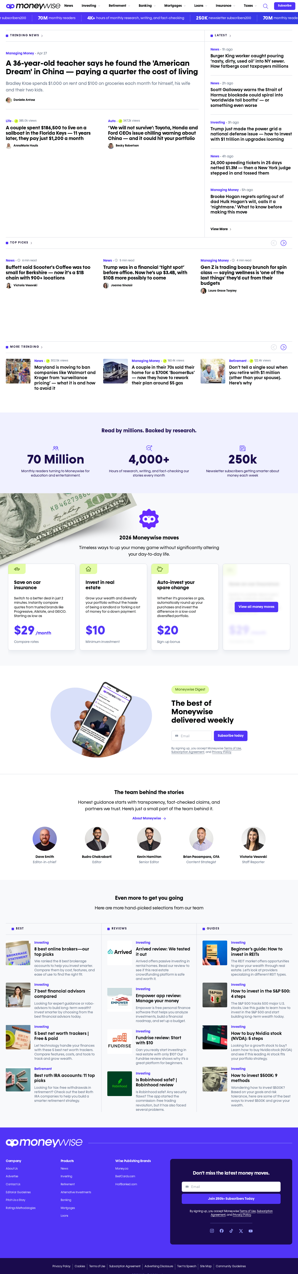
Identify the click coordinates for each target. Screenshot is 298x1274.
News (68, 5)
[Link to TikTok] (231, 1231)
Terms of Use (232, 748)
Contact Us (13, 1184)
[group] (149, 295)
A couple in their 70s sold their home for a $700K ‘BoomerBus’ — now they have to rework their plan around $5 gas (163, 375)
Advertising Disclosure (159, 1266)
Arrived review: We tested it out (163, 952)
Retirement (119, 5)
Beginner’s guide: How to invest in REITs (257, 952)
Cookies (80, 1266)
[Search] (265, 6)
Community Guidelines (231, 1266)
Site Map (205, 1266)
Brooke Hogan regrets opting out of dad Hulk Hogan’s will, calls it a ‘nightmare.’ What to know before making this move (247, 205)
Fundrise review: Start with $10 (158, 1041)
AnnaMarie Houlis (26, 145)
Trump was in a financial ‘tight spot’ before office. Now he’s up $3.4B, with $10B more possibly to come (145, 272)
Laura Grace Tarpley (222, 290)
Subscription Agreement (187, 752)
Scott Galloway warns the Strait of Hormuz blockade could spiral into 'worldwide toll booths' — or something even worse (247, 98)
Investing (91, 5)
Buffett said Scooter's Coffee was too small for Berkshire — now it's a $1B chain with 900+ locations (48, 272)
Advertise (12, 1176)
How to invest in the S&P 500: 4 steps (260, 994)
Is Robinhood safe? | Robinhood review (156, 1083)
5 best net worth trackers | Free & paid (61, 1036)
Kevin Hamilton (149, 857)
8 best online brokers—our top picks (61, 952)
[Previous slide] (274, 243)
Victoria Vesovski (25, 285)
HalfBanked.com (126, 1184)
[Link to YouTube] (251, 1231)
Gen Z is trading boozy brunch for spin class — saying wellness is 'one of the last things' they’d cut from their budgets (244, 275)
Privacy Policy (221, 752)
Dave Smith (45, 857)
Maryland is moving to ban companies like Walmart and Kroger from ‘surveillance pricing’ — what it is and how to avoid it (65, 377)
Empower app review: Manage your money (158, 998)
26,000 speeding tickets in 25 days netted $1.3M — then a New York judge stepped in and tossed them (251, 168)
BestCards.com (125, 1176)
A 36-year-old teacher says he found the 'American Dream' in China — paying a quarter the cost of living (102, 68)
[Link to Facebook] (222, 1231)
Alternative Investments (76, 1192)
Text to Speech (186, 1266)
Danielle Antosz (24, 100)
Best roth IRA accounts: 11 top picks (64, 1078)
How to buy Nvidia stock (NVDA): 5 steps (256, 1036)
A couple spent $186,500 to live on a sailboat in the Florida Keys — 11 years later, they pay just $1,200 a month (48, 133)
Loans (200, 5)
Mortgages (175, 5)
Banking (147, 5)
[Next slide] (283, 243)
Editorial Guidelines (18, 1192)
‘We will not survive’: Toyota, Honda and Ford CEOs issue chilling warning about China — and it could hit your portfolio (153, 133)
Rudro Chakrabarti (97, 857)
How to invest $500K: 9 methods (254, 1078)
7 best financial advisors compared (59, 994)
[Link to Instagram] (212, 1231)
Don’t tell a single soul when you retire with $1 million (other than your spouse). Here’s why (258, 375)
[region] (149, 295)
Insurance (225, 5)
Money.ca (121, 1168)
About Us (11, 1168)
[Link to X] (241, 1231)
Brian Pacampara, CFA (201, 857)
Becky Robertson (127, 145)
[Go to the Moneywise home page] (33, 6)
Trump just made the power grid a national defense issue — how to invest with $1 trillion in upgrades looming (251, 134)
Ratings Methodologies (20, 1208)
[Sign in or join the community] (284, 6)
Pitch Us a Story (15, 1200)
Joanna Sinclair (121, 285)
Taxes (250, 5)
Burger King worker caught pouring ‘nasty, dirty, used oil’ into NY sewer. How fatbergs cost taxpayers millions (249, 61)
